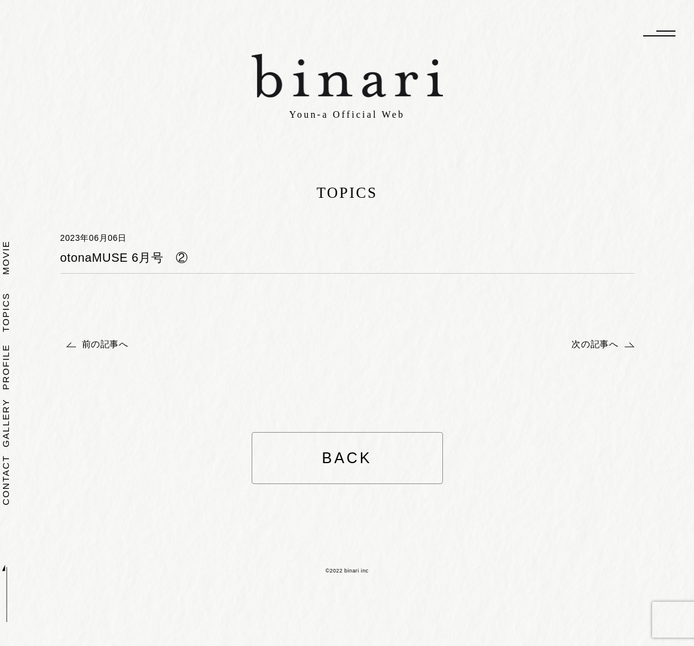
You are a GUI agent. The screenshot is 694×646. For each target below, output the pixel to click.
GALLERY (6, 423)
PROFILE (6, 367)
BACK (347, 457)
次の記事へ (594, 343)
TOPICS (6, 312)
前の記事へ (105, 343)
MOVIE (6, 257)
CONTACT (6, 480)
